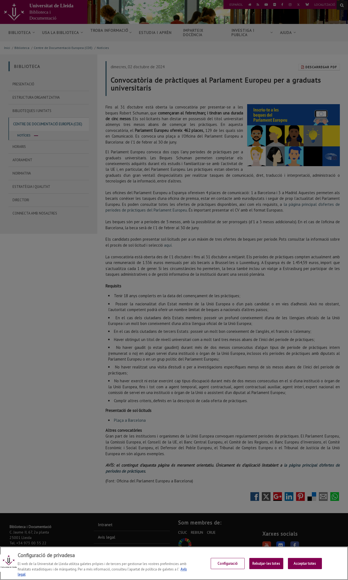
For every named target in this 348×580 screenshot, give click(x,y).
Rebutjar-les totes (266, 563)
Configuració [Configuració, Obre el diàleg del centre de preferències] (227, 563)
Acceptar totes (305, 563)
